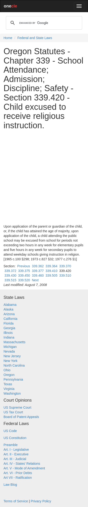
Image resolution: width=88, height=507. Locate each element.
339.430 (10, 275)
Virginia (9, 389)
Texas (8, 384)
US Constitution (15, 438)
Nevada (9, 351)
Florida (9, 323)
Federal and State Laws (34, 38)
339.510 (65, 275)
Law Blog (10, 484)
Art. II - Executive (16, 454)
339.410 (51, 271)
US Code (10, 431)
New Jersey (12, 356)
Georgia (9, 328)
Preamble (11, 445)
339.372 (10, 271)
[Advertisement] (44, 177)
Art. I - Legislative (16, 449)
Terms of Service (16, 501)
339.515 (10, 280)
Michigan (10, 347)
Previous (23, 266)
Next (35, 280)
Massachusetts (14, 342)
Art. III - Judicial (15, 459)
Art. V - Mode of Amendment (24, 468)
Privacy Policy (41, 501)
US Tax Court (13, 412)
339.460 (38, 275)
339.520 (24, 280)
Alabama (10, 305)
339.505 (51, 275)
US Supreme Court (17, 407)
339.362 (38, 266)
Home (8, 38)
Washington (12, 393)
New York (10, 361)
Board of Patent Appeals (21, 417)
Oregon (9, 375)
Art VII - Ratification (18, 477)
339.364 (51, 266)
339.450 (24, 275)
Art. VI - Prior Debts (18, 473)
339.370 (65, 266)
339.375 (24, 271)
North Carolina (14, 365)
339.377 (38, 271)
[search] (43, 23)
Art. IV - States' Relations (22, 463)
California (10, 319)
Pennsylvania (13, 379)
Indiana (9, 337)
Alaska (8, 309)
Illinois (8, 333)
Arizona (9, 314)
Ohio (7, 370)
